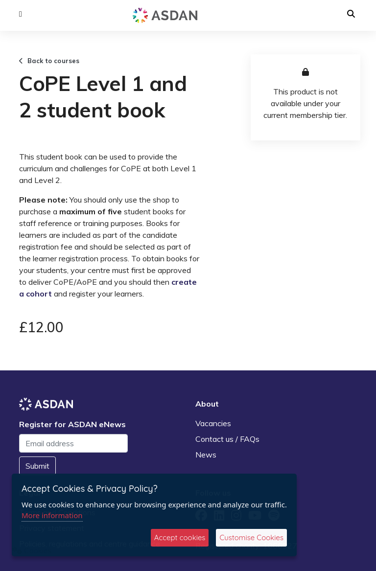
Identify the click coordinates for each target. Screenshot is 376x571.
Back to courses (49, 61)
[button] (20, 14)
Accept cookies (180, 537)
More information (52, 515)
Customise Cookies (251, 537)
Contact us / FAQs (227, 439)
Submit (37, 466)
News (205, 454)
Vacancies (213, 423)
